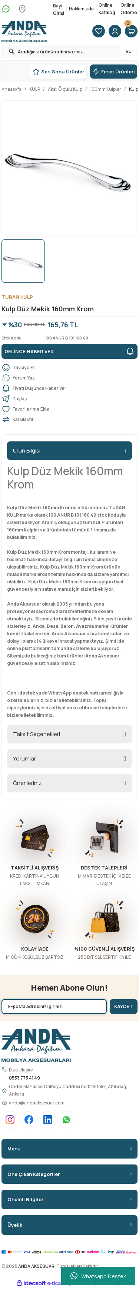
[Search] (69, 51)
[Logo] (24, 31)
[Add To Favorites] (69, 409)
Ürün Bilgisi (26, 450)
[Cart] (131, 31)
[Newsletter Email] (54, 1006)
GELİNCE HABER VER (69, 351)
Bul (129, 51)
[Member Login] (115, 31)
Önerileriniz (27, 783)
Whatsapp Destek (98, 1276)
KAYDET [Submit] (123, 1006)
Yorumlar (24, 758)
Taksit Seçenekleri (36, 734)
